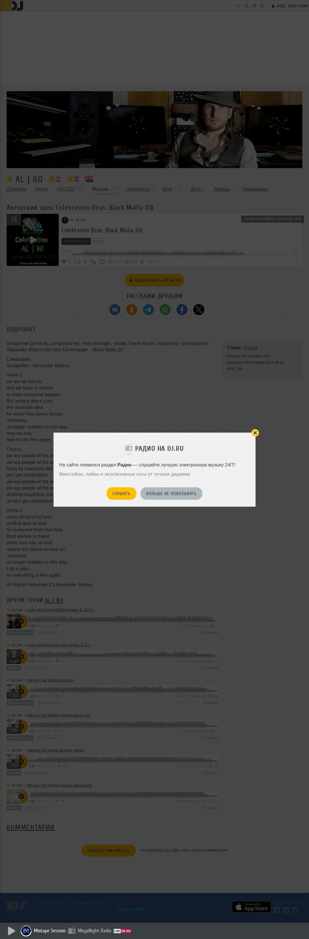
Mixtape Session (51, 931)
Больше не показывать (171, 493)
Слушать (121, 493)
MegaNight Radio (96, 931)
